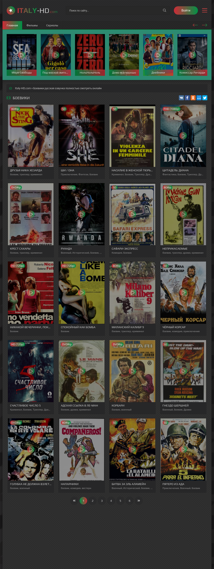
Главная (12, 25)
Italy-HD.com (23, 88)
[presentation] (195, 24)
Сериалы (52, 25)
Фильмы (32, 25)
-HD (37, 10)
